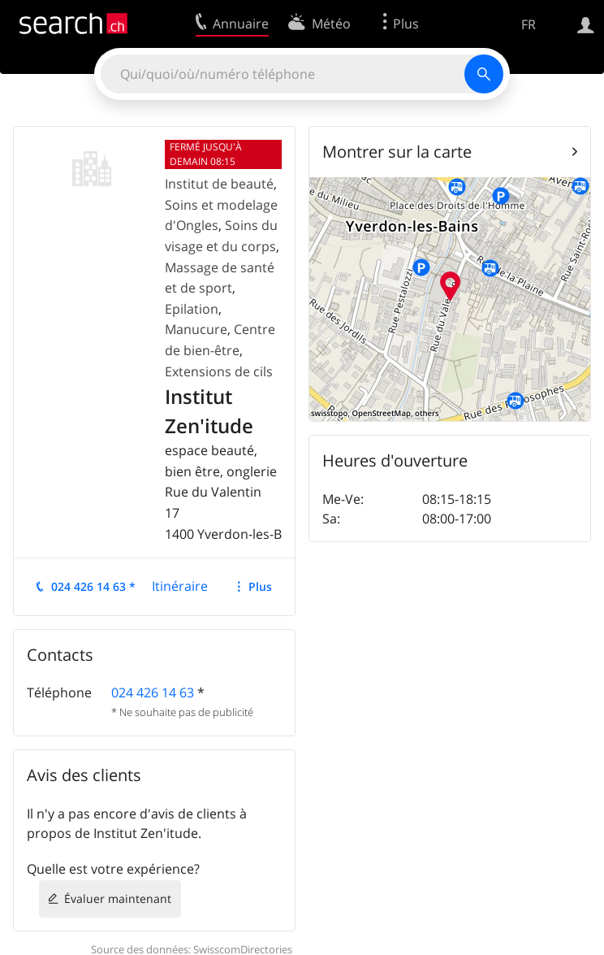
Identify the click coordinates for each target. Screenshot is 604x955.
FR (528, 24)
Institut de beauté (219, 184)
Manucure (196, 329)
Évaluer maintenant (117, 898)
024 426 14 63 (152, 692)
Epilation (191, 309)
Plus (260, 586)
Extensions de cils (219, 371)
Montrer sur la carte (397, 152)
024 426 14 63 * (93, 586)
